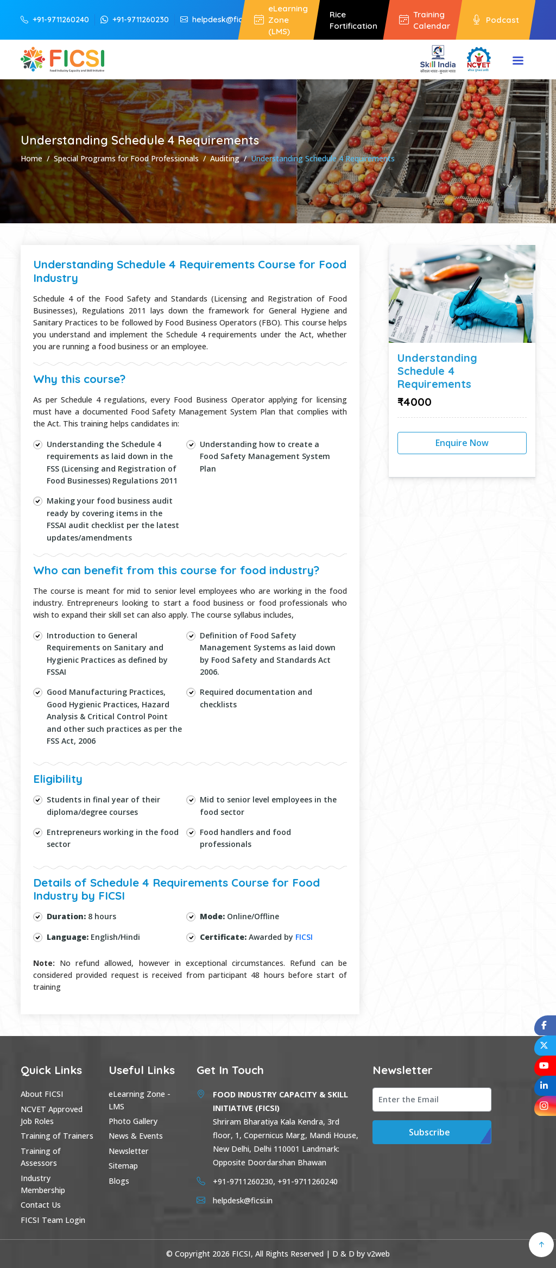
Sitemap (123, 1165)
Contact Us (41, 1205)
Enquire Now (462, 443)
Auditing (224, 158)
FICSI (304, 937)
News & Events (136, 1136)
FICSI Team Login (53, 1220)
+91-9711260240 (55, 19)
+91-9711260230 (134, 19)
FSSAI (57, 525)
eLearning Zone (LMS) (281, 19)
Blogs (119, 1181)
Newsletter (129, 1151)
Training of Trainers (57, 1136)
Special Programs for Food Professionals (126, 158)
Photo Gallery (133, 1121)
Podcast (495, 20)
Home (31, 158)
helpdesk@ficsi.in (218, 19)
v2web (378, 1253)
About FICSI (42, 1094)
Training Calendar (424, 20)
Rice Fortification (353, 20)
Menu (518, 61)
